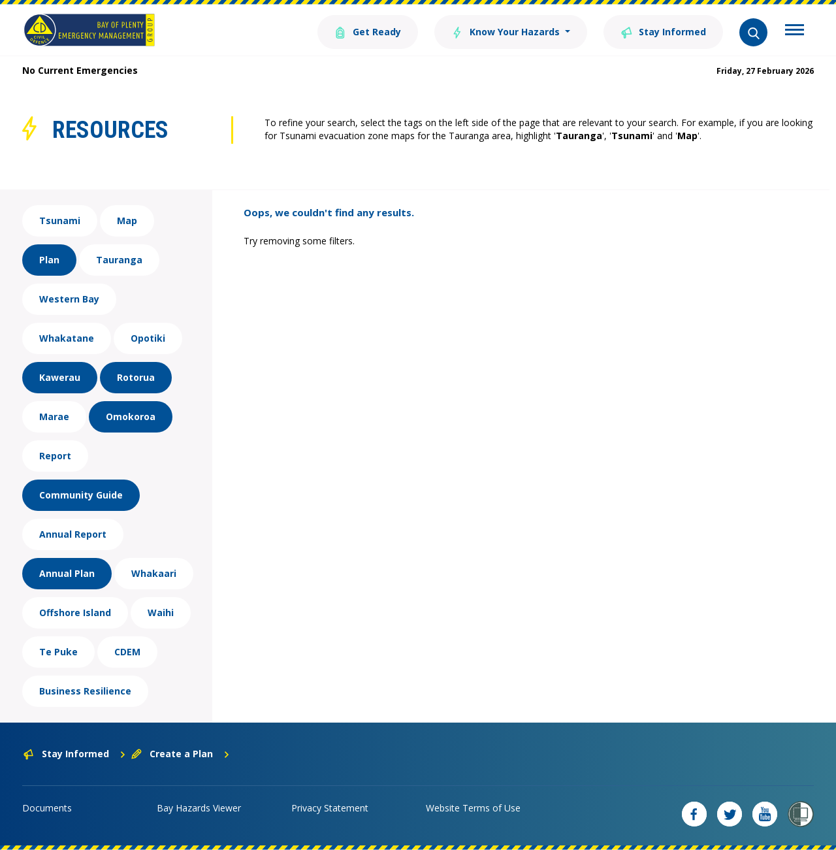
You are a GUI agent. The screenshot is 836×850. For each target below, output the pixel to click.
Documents (47, 808)
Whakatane (66, 338)
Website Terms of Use (473, 808)
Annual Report (72, 534)
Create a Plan (180, 753)
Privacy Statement (329, 808)
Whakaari (153, 573)
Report (55, 456)
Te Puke (58, 652)
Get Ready (367, 31)
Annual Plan (67, 573)
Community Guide (81, 495)
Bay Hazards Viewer (199, 808)
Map (127, 220)
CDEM (127, 652)
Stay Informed (663, 31)
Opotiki (148, 338)
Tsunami (59, 220)
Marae (54, 416)
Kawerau (59, 377)
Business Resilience (85, 691)
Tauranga (119, 259)
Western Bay (69, 299)
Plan (49, 259)
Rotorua (136, 377)
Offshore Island (75, 612)
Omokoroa (130, 416)
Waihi (161, 612)
